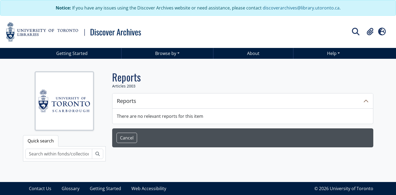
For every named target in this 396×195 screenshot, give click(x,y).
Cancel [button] (127, 138)
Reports (126, 101)
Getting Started (72, 53)
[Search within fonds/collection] (58, 154)
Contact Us (40, 188)
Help (332, 53)
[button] (370, 32)
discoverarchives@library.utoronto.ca (301, 8)
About (253, 53)
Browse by (165, 53)
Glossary (70, 188)
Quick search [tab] (41, 141)
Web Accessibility (148, 188)
